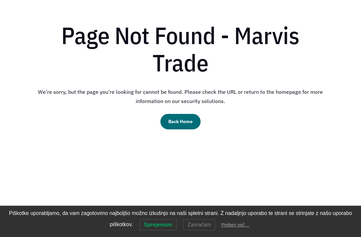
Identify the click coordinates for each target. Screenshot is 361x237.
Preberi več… (235, 224)
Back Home (180, 121)
